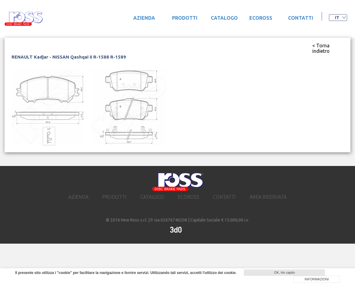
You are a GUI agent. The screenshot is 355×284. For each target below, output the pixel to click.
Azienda (144, 18)
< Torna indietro (321, 48)
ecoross (260, 18)
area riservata (268, 197)
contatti (300, 18)
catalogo (224, 18)
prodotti (184, 18)
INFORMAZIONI (316, 279)
